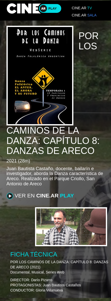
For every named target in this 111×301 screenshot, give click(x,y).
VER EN (40, 196)
